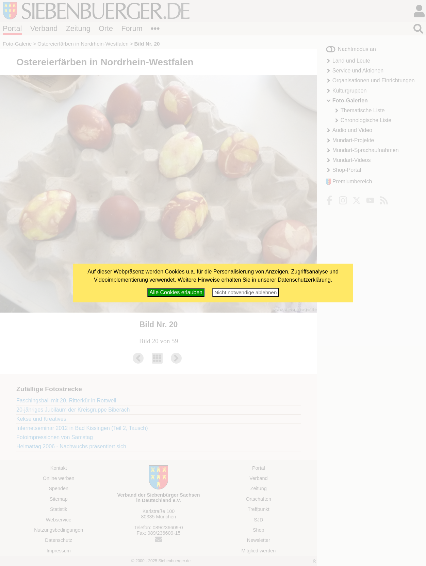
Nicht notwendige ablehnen (245, 292)
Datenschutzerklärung (304, 280)
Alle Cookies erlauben (175, 292)
